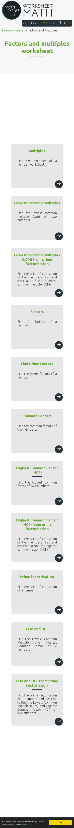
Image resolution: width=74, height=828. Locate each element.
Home (6, 30)
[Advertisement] (37, 99)
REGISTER (39, 23)
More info (28, 824)
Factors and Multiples (42, 30)
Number (19, 30)
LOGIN (64, 23)
